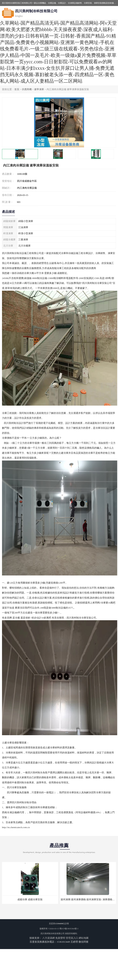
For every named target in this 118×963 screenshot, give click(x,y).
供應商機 (27, 89)
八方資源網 (48, 938)
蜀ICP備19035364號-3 (68, 928)
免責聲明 (60, 938)
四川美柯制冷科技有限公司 (53, 933)
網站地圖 (83, 938)
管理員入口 (72, 938)
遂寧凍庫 (39, 89)
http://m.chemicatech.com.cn (16, 827)
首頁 (16, 89)
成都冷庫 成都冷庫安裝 (30, 899)
